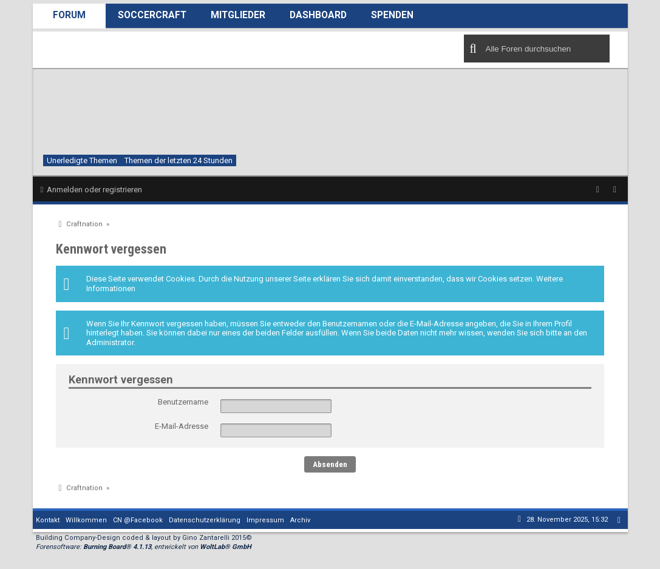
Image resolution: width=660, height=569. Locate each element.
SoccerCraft (152, 15)
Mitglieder (238, 15)
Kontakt (48, 520)
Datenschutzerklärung (204, 520)
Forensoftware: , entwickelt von (143, 547)
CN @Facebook (138, 520)
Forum (69, 15)
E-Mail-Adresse (181, 426)
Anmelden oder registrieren (94, 189)
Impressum (265, 520)
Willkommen (86, 520)
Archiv (300, 520)
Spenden (392, 15)
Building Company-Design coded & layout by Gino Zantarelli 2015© (144, 538)
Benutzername (183, 401)
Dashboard (318, 15)
